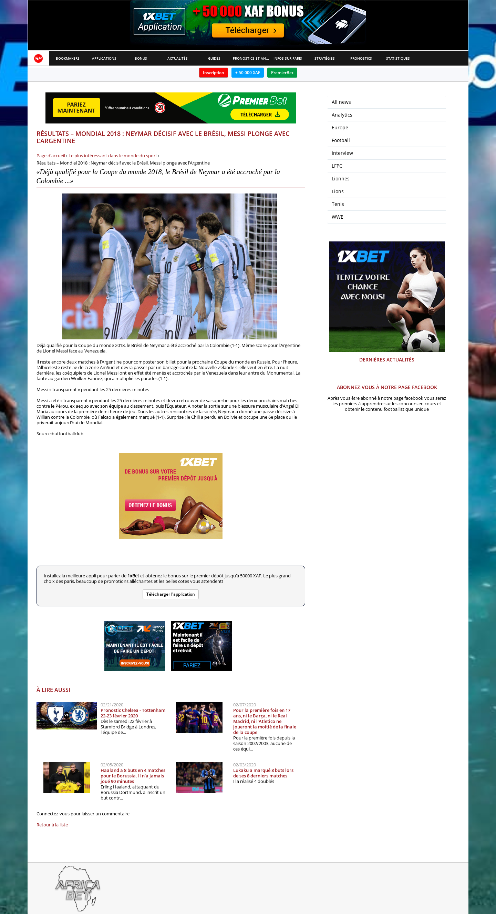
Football (341, 140)
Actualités (177, 58)
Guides (214, 58)
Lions (338, 191)
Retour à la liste (52, 825)
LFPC (337, 165)
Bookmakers (68, 58)
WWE (337, 216)
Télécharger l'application (170, 594)
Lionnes (341, 178)
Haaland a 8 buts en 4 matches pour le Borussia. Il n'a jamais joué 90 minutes (133, 775)
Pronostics (361, 58)
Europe (340, 127)
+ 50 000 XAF (247, 73)
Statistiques (398, 58)
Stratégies (324, 58)
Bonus (141, 58)
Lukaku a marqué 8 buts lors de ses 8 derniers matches (263, 773)
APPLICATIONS (104, 58)
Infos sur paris (287, 58)
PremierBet (282, 73)
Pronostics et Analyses (251, 58)
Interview (342, 153)
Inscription (213, 73)
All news (341, 102)
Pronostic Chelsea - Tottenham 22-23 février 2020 (133, 713)
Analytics (342, 114)
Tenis (338, 204)
